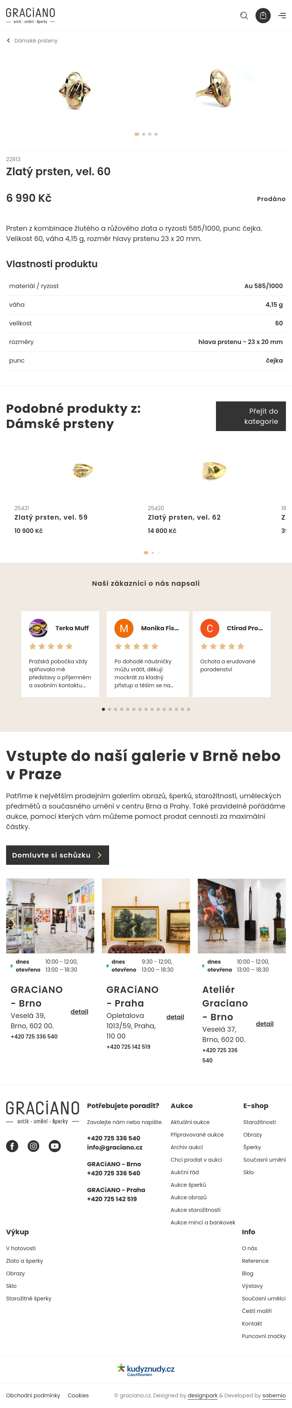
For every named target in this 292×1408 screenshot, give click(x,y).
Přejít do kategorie (261, 416)
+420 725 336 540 (34, 1037)
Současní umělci (264, 1299)
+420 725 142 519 (128, 1047)
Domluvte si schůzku (57, 856)
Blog (247, 1274)
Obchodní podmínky (33, 1396)
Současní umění (264, 1160)
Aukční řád (185, 1173)
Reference (255, 1261)
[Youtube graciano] (55, 1147)
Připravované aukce (197, 1135)
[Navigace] (282, 15)
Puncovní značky (264, 1336)
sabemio (274, 1396)
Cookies (78, 1396)
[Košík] (263, 15)
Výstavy (252, 1286)
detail (80, 1012)
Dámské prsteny (31, 40)
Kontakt (252, 1324)
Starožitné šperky (28, 1299)
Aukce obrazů (189, 1198)
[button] (146, 553)
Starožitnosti (259, 1122)
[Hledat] (244, 15)
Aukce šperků (188, 1185)
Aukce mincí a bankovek (203, 1223)
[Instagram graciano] (33, 1147)
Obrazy (252, 1135)
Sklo (248, 1173)
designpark (203, 1396)
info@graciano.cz (115, 1147)
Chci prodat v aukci (196, 1160)
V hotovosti (21, 1249)
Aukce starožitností (196, 1210)
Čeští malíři (257, 1311)
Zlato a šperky (24, 1261)
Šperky (252, 1147)
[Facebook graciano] (12, 1147)
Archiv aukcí (187, 1147)
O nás (249, 1249)
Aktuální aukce (190, 1122)
